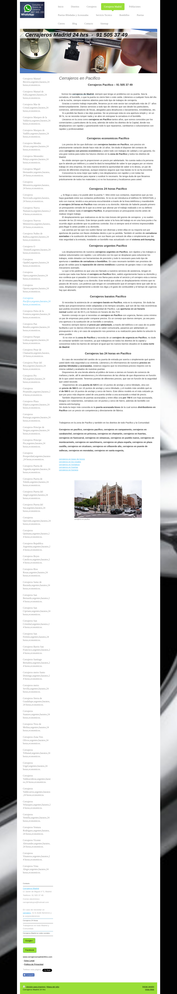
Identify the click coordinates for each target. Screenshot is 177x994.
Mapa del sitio (53, 987)
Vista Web (149, 989)
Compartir (29, 975)
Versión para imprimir (34, 987)
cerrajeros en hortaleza (69, 464)
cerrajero (27, 913)
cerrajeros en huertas (68, 467)
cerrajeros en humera (68, 470)
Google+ (29, 941)
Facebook (29, 950)
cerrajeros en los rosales (70, 462)
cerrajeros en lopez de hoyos (72, 459)
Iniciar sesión (148, 987)
